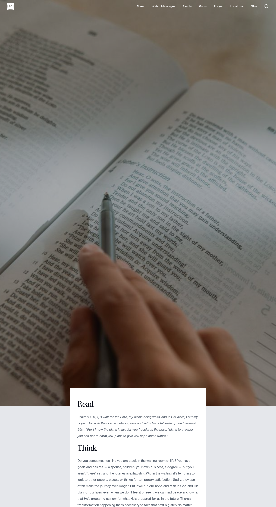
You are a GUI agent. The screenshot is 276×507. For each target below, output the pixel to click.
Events (187, 6)
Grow (203, 6)
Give (254, 6)
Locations (237, 6)
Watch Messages (163, 6)
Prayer (218, 6)
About (140, 6)
